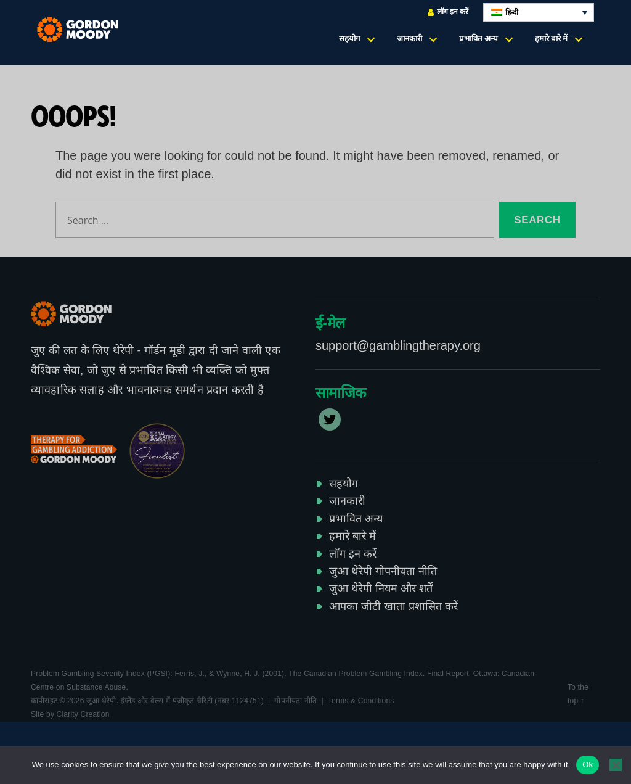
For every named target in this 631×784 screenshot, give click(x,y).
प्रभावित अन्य (478, 38)
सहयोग (349, 38)
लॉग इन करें (448, 12)
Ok (587, 764)
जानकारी (409, 38)
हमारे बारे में (551, 38)
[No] (615, 765)
